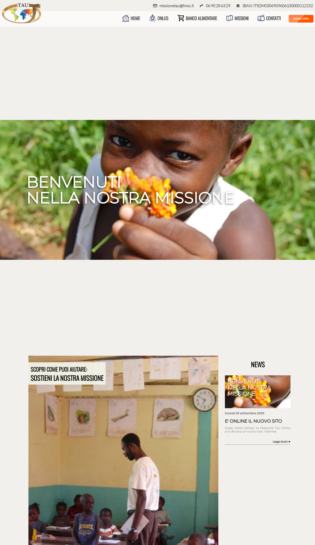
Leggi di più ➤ (281, 441)
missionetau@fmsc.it (173, 5)
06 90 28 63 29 (214, 5)
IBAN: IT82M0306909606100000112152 (274, 5)
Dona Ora (301, 18)
